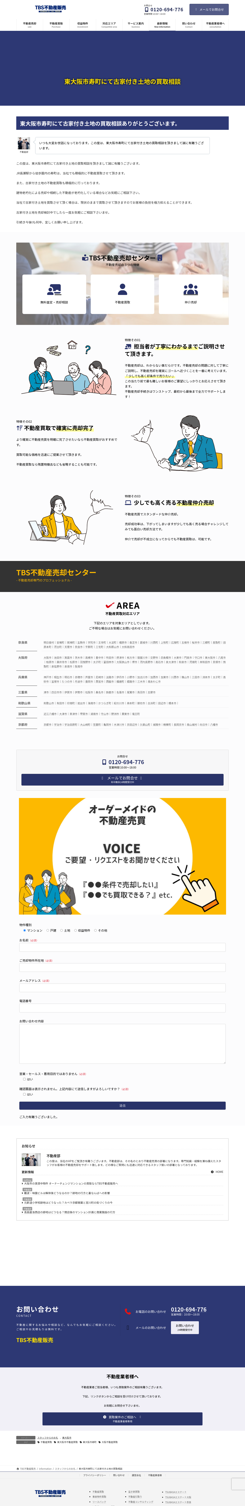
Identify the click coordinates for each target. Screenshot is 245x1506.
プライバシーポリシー (94, 1482)
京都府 (22, 724)
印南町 (71, 703)
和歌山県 (24, 703)
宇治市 (58, 724)
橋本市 (172, 703)
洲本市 (206, 677)
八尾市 (222, 657)
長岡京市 (179, 724)
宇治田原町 (71, 724)
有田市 (61, 703)
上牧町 (165, 642)
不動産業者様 (155, 1482)
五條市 (185, 642)
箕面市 (68, 657)
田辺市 (162, 703)
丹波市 (79, 681)
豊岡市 (89, 681)
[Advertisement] (122, 1260)
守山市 (105, 714)
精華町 (167, 724)
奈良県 (22, 642)
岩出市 (81, 703)
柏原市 (50, 662)
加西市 (154, 677)
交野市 (154, 657)
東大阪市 (210, 657)
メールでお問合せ (209, 9)
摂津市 (120, 657)
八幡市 (214, 724)
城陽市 (157, 724)
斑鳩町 (71, 642)
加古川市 (142, 677)
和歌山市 (49, 703)
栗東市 (126, 714)
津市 (46, 692)
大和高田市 (128, 647)
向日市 (204, 724)
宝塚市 (55, 681)
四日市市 (56, 692)
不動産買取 (46, 1449)
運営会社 (136, 1482)
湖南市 (94, 714)
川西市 (175, 677)
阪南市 (79, 666)
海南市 (92, 703)
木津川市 (119, 724)
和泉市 (183, 662)
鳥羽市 (141, 692)
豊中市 (100, 657)
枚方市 (131, 657)
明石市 (68, 677)
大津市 (63, 714)
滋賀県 (22, 713)
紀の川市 (119, 703)
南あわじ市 (154, 681)
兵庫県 (22, 677)
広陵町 (175, 642)
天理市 (68, 647)
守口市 (198, 657)
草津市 (74, 714)
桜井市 (196, 642)
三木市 (141, 681)
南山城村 (192, 724)
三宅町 (100, 647)
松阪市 (89, 692)
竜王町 (136, 714)
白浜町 (152, 703)
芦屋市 (89, 677)
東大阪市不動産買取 (67, 1449)
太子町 (97, 662)
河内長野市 (146, 662)
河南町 (193, 662)
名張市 (120, 692)
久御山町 (145, 724)
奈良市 (79, 647)
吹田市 (110, 657)
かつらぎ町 (104, 703)
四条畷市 (166, 657)
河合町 (58, 647)
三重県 (22, 692)
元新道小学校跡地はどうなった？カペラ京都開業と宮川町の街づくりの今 (68, 1210)
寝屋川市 (142, 657)
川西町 (154, 642)
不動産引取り (135, 1504)
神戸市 (47, 677)
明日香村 (49, 642)
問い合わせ (119, 1482)
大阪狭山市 (123, 662)
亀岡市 (107, 724)
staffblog (27, 1187)
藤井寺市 (62, 662)
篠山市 (185, 677)
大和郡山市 (112, 647)
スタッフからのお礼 (47, 1445)
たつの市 (67, 681)
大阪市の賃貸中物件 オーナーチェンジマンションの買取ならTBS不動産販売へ (71, 1191)
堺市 (134, 662)
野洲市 (115, 714)
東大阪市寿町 (90, 1449)
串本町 (131, 703)
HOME (217, 1179)
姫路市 (131, 681)
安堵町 (61, 642)
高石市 (159, 662)
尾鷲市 (131, 692)
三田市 (196, 677)
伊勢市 (79, 692)
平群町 (89, 647)
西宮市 (100, 681)
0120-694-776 (189, 1317)
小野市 (131, 677)
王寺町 (102, 642)
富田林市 (109, 662)
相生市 (58, 677)
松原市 (74, 662)
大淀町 (113, 642)
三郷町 (206, 642)
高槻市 (89, 657)
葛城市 (144, 642)
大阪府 (22, 657)
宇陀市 (92, 642)
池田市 (58, 657)
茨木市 (79, 657)
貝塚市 (217, 662)
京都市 (47, 724)
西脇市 (110, 681)
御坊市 (141, 703)
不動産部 (27, 1197)
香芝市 (133, 642)
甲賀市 (84, 714)
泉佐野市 (56, 666)
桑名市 (100, 692)
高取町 (217, 642)
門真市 (188, 657)
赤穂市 (79, 677)
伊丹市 (120, 677)
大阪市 (47, 657)
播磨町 (120, 681)
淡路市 (110, 677)
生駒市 (81, 642)
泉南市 (68, 666)
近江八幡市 (50, 714)
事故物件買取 (99, 1504)
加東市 (165, 677)
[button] (185, 1335)
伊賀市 (68, 692)
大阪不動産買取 (110, 1449)
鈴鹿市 (110, 692)
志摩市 (152, 692)
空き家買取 (134, 1499)
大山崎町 (85, 724)
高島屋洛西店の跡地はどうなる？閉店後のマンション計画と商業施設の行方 (69, 1220)
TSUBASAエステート (176, 1499)
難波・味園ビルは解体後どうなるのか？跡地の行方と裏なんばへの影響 (67, 1201)
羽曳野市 (85, 662)
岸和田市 (205, 662)
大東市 (178, 657)
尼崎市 (100, 677)
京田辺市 (132, 724)
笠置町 (97, 724)
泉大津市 (171, 662)
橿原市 (123, 642)
